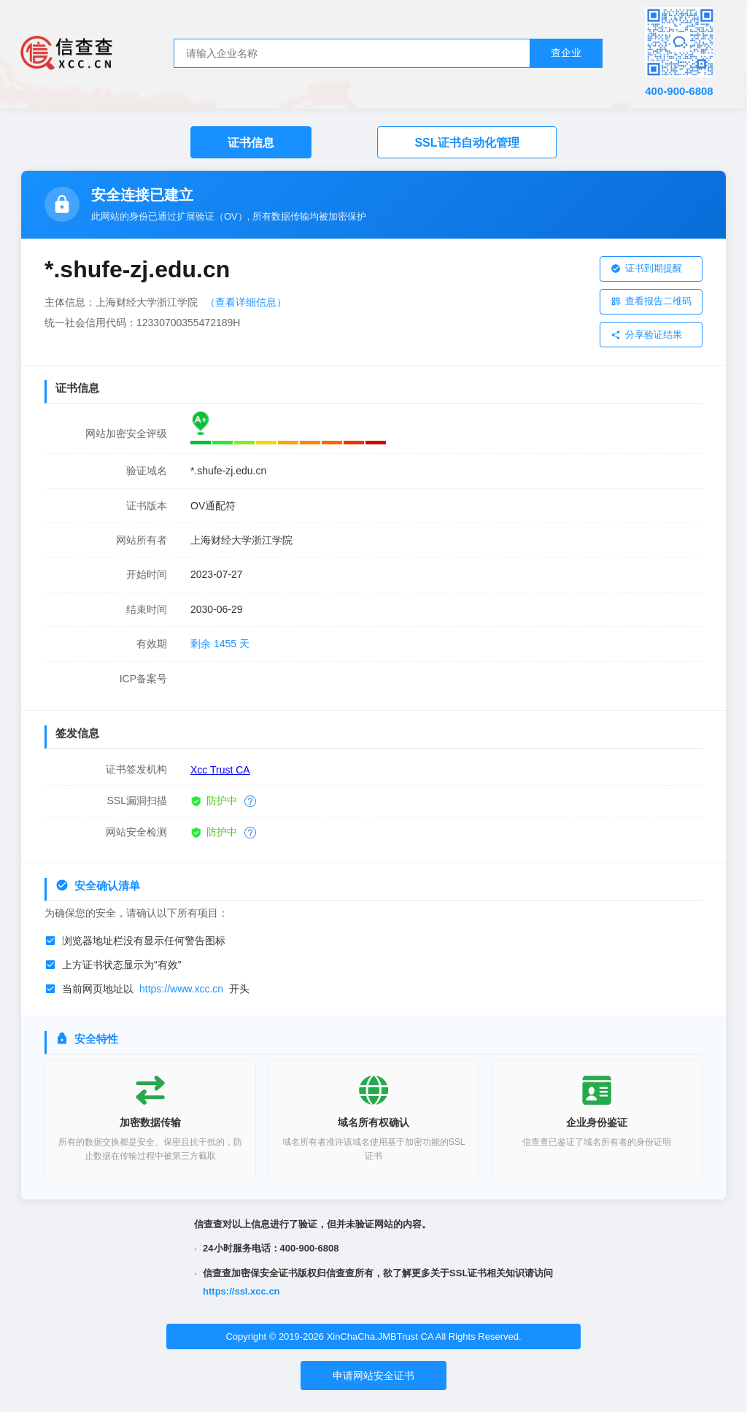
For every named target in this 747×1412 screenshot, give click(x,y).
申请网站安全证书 (373, 1368)
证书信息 (251, 142)
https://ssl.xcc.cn (241, 1284)
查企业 (566, 52)
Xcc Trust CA (220, 762)
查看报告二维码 (651, 298)
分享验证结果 (646, 328)
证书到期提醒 (646, 267)
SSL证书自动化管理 (466, 142)
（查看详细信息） (246, 302)
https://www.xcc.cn (181, 981)
